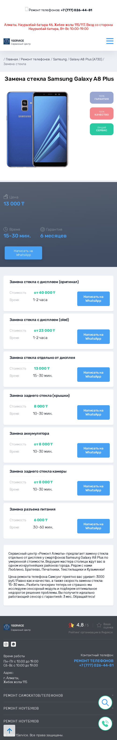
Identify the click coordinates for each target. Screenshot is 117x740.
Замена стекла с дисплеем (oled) (39, 319)
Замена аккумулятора (29, 433)
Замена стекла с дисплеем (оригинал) (44, 282)
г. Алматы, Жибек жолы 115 (15, 680)
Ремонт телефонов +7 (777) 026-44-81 (93, 663)
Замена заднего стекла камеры (38, 471)
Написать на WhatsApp (23, 253)
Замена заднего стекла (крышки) (40, 395)
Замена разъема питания (32, 509)
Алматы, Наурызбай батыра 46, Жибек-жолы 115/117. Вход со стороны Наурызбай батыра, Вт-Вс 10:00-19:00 (58, 27)
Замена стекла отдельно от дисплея (42, 357)
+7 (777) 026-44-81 (76, 10)
